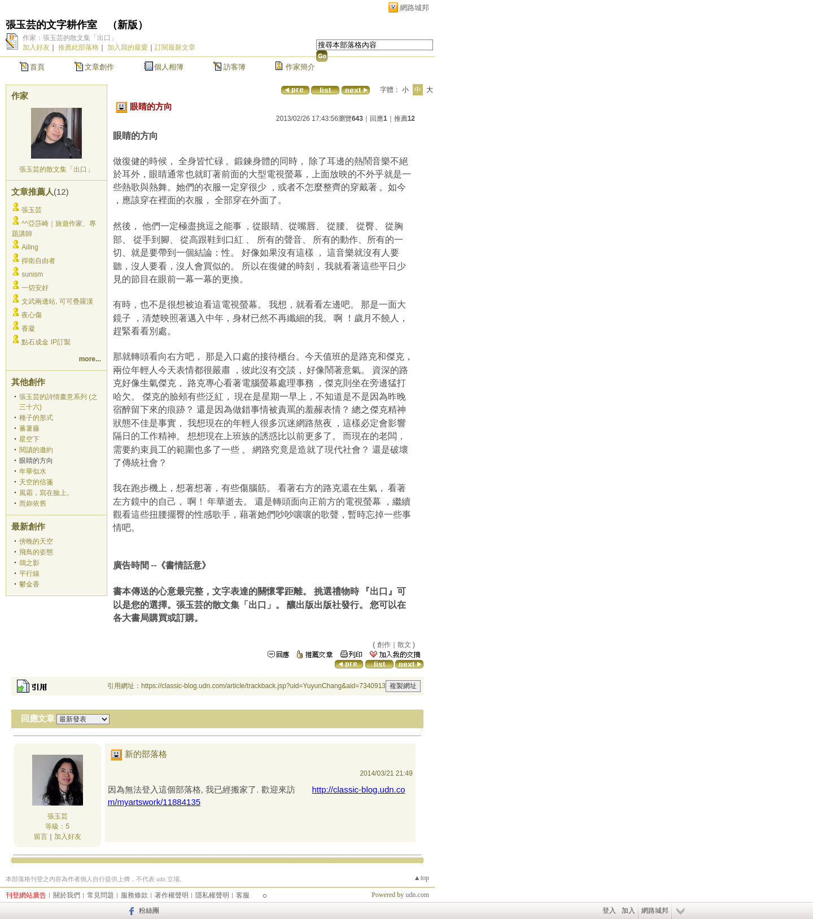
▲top (421, 878)
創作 (384, 645)
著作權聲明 (172, 895)
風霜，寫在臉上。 (46, 493)
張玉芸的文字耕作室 (51, 24)
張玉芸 (31, 210)
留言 (40, 837)
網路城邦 (414, 7)
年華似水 (32, 471)
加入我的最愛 (127, 47)
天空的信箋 (36, 482)
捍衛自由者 (38, 261)
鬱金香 (29, 584)
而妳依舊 (32, 503)
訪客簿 (235, 67)
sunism (32, 274)
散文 (404, 645)
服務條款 (134, 895)
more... (90, 359)
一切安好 (35, 288)
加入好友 (36, 47)
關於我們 (66, 895)
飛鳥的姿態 (36, 552)
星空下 (29, 439)
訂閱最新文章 (175, 47)
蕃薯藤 (29, 428)
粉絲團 (149, 910)
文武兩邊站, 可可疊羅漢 (57, 301)
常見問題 (100, 895)
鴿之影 (29, 563)
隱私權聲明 (212, 895)
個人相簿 (168, 67)
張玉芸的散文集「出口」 (56, 169)
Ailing (29, 247)
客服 (243, 895)
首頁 (37, 67)
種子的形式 (36, 418)
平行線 (29, 573)
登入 (609, 910)
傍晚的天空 (36, 541)
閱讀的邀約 (36, 450)
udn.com (417, 895)
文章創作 (99, 67)
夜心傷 (31, 315)
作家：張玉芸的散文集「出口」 (70, 38)
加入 (628, 910)
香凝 (28, 328)
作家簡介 (300, 67)
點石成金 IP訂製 (46, 342)
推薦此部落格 (78, 47)
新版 (127, 24)
